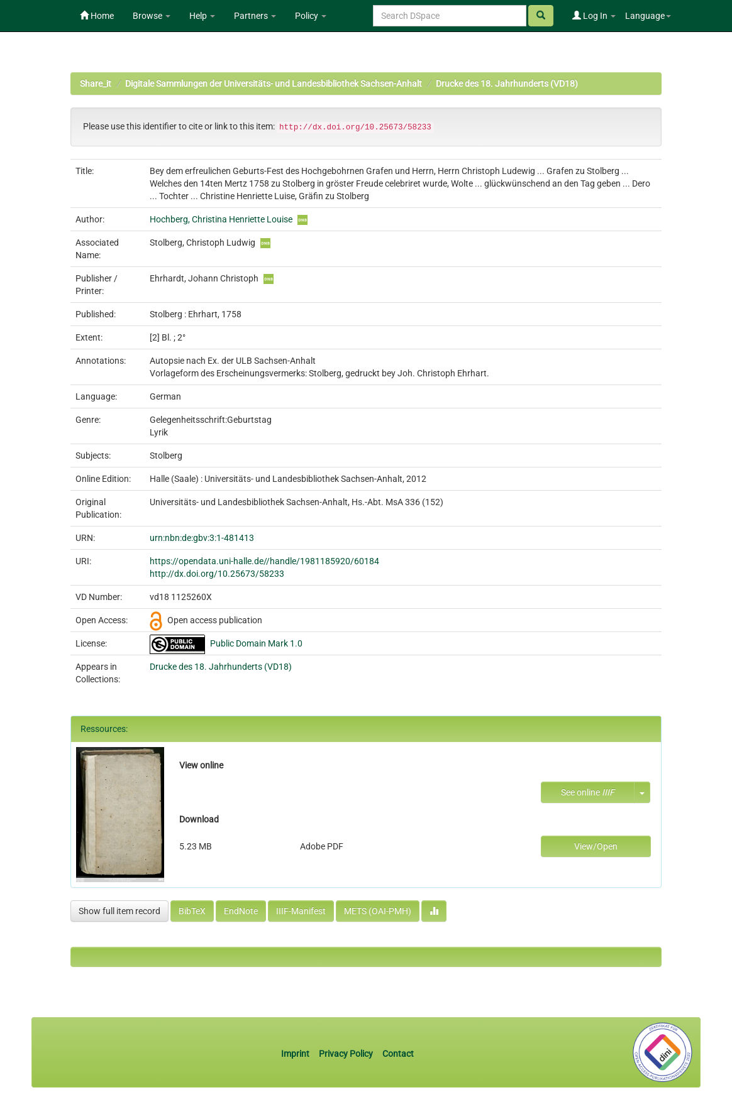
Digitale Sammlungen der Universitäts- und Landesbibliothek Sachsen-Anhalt (273, 84)
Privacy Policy (346, 1054)
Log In (594, 16)
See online (587, 792)
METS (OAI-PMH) (377, 911)
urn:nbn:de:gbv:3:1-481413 (202, 538)
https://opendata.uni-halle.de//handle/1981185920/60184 (264, 561)
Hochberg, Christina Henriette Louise (221, 219)
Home (97, 16)
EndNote (241, 911)
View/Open (596, 846)
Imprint (296, 1054)
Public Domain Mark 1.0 (256, 643)
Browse (151, 16)
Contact (398, 1054)
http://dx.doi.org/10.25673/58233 (217, 574)
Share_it (95, 84)
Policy (310, 16)
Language (648, 16)
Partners (255, 16)
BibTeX (192, 911)
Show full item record (119, 911)
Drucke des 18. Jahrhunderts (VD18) (507, 84)
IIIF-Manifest (301, 911)
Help (202, 16)
